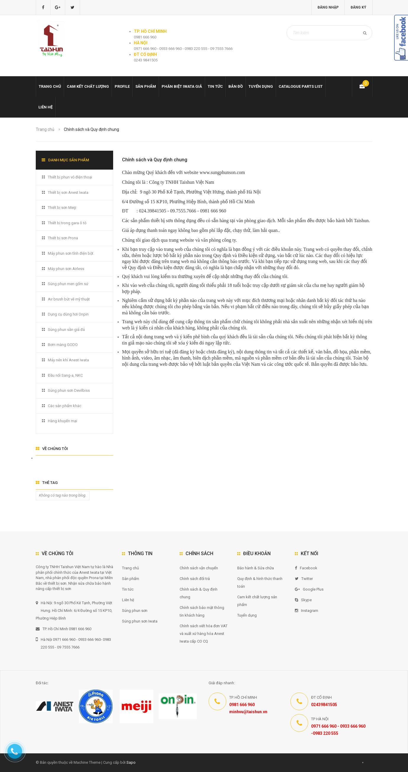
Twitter (304, 578)
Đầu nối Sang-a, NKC (65, 375)
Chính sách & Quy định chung (198, 593)
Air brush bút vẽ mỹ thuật (69, 299)
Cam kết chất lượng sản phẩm (257, 601)
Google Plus (309, 589)
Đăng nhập (328, 7)
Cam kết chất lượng (88, 86)
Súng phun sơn (134, 610)
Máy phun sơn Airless (66, 268)
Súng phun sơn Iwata (139, 621)
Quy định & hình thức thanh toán (259, 582)
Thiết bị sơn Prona (63, 238)
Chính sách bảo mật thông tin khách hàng (202, 611)
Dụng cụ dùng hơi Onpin (68, 314)
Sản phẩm (145, 86)
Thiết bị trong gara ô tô (67, 223)
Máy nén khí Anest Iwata (68, 360)
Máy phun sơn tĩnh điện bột (70, 253)
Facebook (306, 568)
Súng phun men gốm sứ (68, 284)
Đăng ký (358, 7)
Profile (122, 86)
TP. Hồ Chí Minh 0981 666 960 (63, 629)
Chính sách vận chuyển (199, 568)
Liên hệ (45, 107)
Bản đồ (235, 86)
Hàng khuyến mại (62, 421)
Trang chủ (130, 568)
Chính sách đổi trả (195, 578)
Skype (303, 600)
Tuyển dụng (260, 86)
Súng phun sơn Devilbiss (69, 390)
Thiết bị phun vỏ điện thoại (70, 177)
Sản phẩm (130, 578)
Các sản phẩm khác (64, 406)
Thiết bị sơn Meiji (62, 207)
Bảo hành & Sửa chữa (255, 568)
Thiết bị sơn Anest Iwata (68, 192)
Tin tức (215, 86)
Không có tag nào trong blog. (62, 495)
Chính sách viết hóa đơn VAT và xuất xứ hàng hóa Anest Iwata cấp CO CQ (203, 633)
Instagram (306, 610)
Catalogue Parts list (301, 86)
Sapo (131, 762)
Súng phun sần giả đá (66, 329)
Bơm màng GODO (63, 344)
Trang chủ (50, 86)
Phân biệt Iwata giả (182, 86)
